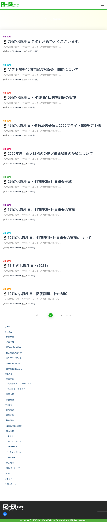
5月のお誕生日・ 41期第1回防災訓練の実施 (39, 97)
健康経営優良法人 (14, 369)
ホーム (8, 326)
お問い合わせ (10, 484)
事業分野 (10, 394)
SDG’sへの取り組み (14, 363)
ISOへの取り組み (13, 347)
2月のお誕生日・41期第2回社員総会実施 (37, 182)
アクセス (9, 479)
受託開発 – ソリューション (19, 383)
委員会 (10, 436)
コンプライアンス (14, 358)
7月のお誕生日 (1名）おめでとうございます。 (42, 42)
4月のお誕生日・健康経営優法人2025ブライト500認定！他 (52, 126)
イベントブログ (14, 441)
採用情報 (9, 405)
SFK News (7, 37)
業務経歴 (10, 400)
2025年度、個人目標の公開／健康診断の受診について (48, 154)
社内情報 (10, 431)
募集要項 (10, 415)
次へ (68, 315)
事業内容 (9, 374)
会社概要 (9, 332)
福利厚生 (10, 420)
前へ (38, 315)
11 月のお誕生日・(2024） (26, 266)
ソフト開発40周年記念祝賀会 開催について (41, 70)
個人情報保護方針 (14, 353)
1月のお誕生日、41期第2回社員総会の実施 (39, 210)
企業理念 (10, 342)
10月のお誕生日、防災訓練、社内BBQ (35, 294)
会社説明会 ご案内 (14, 426)
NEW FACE (12, 446)
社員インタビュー (15, 452)
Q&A (8, 473)
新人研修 (10, 463)
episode (11, 457)
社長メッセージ (13, 468)
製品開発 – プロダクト (17, 389)
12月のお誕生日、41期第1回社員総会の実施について (47, 238)
